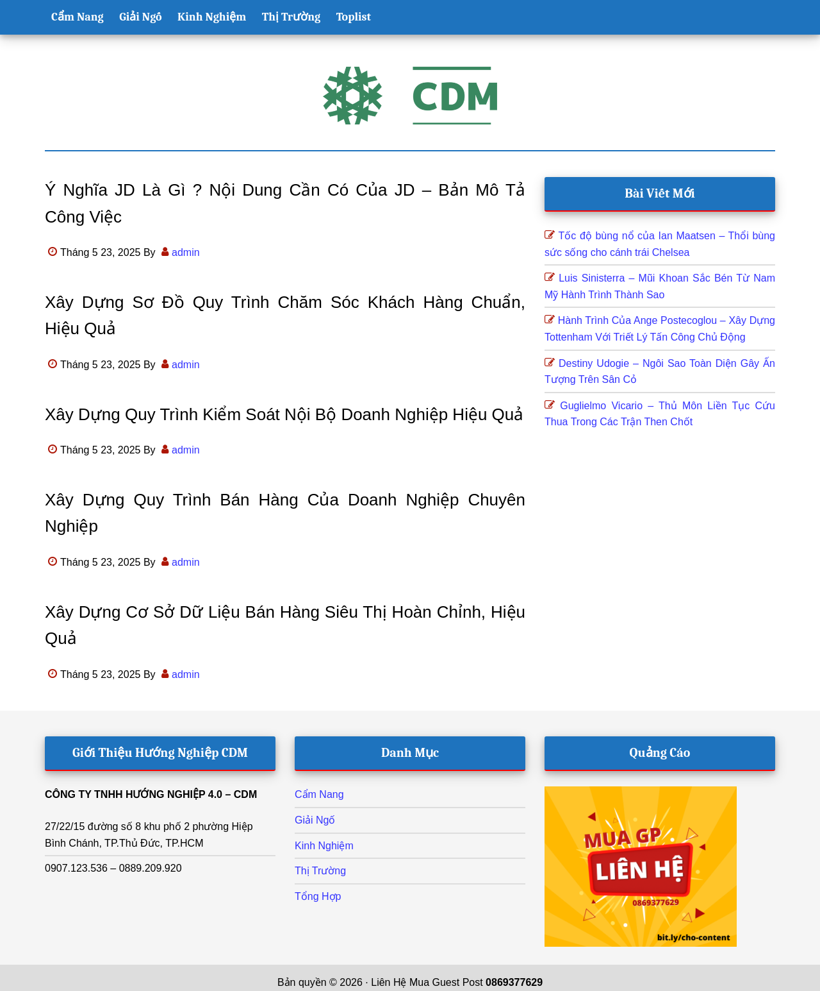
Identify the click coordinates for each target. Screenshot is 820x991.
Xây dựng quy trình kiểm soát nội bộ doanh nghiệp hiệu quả (284, 414)
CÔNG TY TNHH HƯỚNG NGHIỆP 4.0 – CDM (151, 794)
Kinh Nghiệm (324, 845)
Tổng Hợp (318, 896)
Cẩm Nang (319, 794)
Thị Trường (320, 870)
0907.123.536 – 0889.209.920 (113, 868)
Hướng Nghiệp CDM (410, 95)
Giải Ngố (315, 820)
